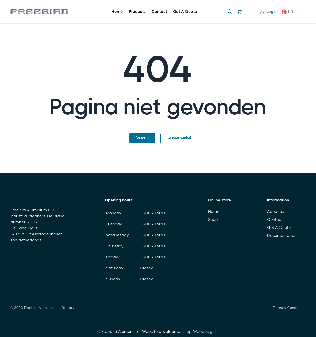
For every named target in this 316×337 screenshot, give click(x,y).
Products (137, 11)
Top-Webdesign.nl (202, 331)
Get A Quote (185, 11)
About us (275, 211)
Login (268, 12)
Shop (213, 219)
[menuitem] (291, 11)
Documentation (282, 235)
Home (117, 11)
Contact (159, 11)
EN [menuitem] (290, 11)
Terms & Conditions (289, 308)
